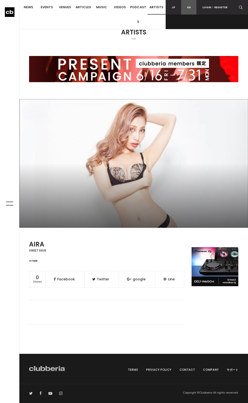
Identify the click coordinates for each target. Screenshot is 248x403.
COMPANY (211, 370)
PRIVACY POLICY (158, 370)
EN (189, 7)
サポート (232, 370)
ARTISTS (156, 7)
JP (173, 7)
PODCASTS (138, 14)
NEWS (28, 7)
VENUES (65, 7)
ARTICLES (83, 7)
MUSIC (101, 7)
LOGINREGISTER (214, 7)
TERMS (133, 370)
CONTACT (187, 370)
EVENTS (47, 7)
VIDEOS (120, 7)
